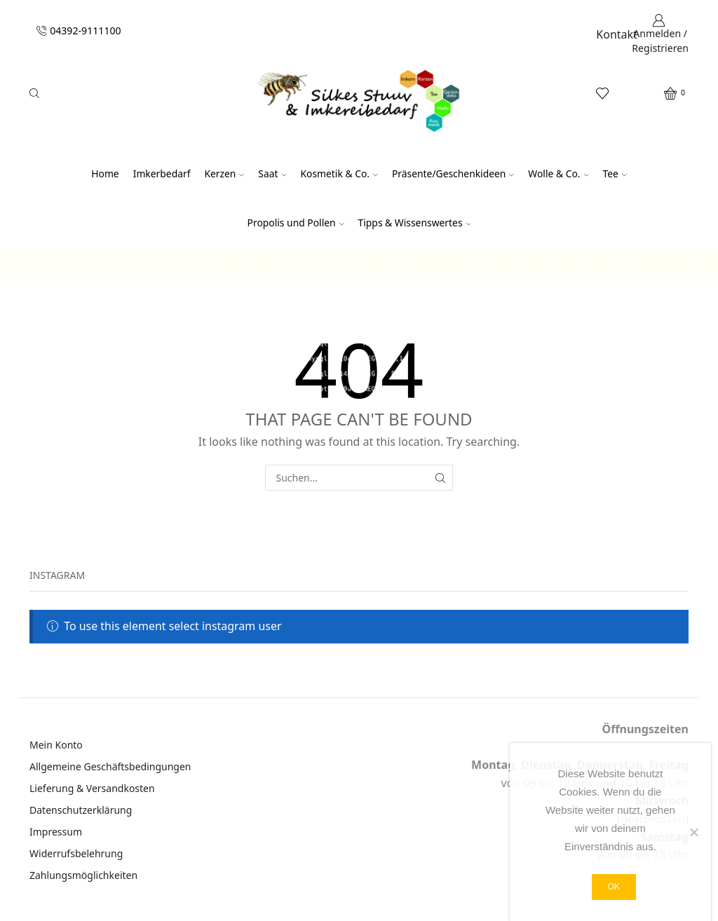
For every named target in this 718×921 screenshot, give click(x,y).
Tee (614, 173)
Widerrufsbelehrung (76, 853)
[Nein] (693, 832)
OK (614, 887)
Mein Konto (56, 744)
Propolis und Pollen (296, 222)
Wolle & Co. (558, 173)
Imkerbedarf (162, 173)
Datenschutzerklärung (80, 810)
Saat (272, 173)
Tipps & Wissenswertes (414, 222)
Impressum (55, 831)
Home (104, 173)
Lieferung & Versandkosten (92, 788)
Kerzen (224, 173)
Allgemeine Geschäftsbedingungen (110, 766)
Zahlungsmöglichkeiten (83, 875)
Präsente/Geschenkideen (453, 173)
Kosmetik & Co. (339, 173)
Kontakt (616, 34)
